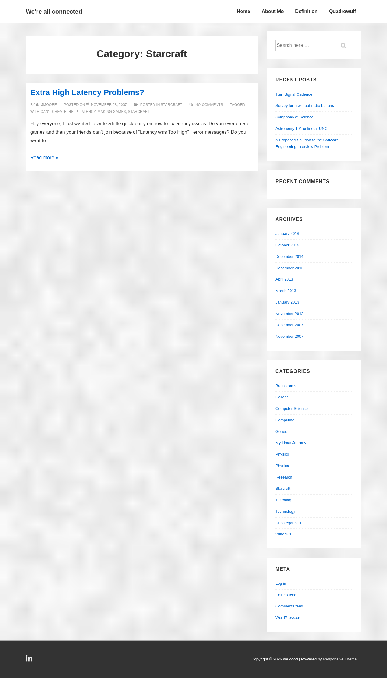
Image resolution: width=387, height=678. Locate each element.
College (282, 397)
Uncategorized (288, 523)
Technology (285, 511)
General (282, 431)
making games (112, 112)
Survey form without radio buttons (304, 105)
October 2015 (287, 245)
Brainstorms (285, 385)
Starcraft (171, 105)
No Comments (209, 105)
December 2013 (289, 268)
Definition (306, 11)
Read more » (44, 157)
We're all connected (54, 11)
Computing (284, 420)
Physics (282, 454)
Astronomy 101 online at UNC (301, 128)
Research (283, 477)
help (73, 112)
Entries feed (285, 595)
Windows (283, 534)
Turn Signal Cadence (293, 94)
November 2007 (289, 336)
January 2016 (287, 233)
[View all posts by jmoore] (47, 105)
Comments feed (289, 606)
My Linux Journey (290, 442)
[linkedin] (30, 660)
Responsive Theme (340, 659)
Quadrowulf (342, 11)
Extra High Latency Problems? (87, 92)
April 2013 (284, 279)
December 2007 (289, 325)
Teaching (283, 500)
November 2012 (289, 313)
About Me (273, 11)
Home (243, 11)
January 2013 (287, 302)
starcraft (138, 112)
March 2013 (285, 290)
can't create (54, 112)
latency (88, 112)
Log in (280, 583)
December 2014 (289, 256)
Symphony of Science (294, 117)
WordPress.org (288, 617)
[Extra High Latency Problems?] (109, 105)
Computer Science (291, 408)
